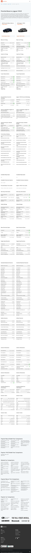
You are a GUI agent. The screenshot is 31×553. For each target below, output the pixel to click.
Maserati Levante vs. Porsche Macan (5, 477)
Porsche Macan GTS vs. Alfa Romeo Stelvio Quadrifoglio (5, 488)
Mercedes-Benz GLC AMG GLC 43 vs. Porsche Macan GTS (25, 491)
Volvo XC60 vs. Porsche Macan (25, 466)
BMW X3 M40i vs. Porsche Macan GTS (5, 493)
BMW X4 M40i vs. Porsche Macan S (5, 491)
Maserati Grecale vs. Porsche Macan (5, 468)
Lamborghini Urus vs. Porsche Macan (25, 468)
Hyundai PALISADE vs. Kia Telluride (24, 504)
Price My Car (17, 536)
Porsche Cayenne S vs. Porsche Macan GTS (25, 486)
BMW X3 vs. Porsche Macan (4, 466)
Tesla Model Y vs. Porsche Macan (14, 468)
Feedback (2, 545)
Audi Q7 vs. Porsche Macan (24, 465)
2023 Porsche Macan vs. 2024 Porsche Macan (15, 446)
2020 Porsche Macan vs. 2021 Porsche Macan (5, 450)
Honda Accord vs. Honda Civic (25, 505)
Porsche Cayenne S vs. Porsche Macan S (15, 495)
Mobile (2, 536)
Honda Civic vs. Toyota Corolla (5, 507)
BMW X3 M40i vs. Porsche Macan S (5, 486)
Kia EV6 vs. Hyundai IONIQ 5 (5, 511)
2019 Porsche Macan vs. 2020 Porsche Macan (5, 448)
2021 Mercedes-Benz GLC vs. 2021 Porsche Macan (25, 448)
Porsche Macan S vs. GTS (4, 484)
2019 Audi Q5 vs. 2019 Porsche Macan (25, 446)
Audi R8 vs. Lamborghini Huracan (24, 511)
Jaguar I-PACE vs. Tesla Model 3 (15, 475)
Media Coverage (3, 542)
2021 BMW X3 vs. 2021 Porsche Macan (15, 450)
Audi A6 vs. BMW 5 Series (24, 506)
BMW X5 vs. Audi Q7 (13, 512)
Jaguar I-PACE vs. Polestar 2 (25, 474)
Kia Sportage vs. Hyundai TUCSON (4, 502)
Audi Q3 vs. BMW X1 (13, 511)
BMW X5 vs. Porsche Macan (4, 475)
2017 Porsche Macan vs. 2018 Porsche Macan (15, 444)
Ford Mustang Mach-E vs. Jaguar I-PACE (25, 473)
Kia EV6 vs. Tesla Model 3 (24, 513)
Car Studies (16, 533)
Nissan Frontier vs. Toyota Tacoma (14, 507)
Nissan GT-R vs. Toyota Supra (15, 504)
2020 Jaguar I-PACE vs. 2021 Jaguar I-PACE (5, 458)
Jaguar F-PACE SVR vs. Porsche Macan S (25, 484)
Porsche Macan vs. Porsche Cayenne (4, 470)
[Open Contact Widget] (30, 552)
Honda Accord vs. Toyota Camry (5, 506)
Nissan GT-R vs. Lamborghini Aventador (25, 509)
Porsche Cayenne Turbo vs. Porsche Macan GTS (14, 493)
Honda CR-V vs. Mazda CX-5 (15, 505)
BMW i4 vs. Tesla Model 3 (14, 508)
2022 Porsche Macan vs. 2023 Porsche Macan (5, 446)
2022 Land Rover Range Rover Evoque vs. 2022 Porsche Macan (25, 444)
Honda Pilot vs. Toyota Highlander (4, 504)
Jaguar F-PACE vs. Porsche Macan (4, 472)
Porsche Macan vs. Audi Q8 (24, 475)
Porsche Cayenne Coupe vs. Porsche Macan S (14, 491)
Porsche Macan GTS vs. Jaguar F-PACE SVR (15, 484)
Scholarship (2, 544)
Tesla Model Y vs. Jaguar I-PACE (25, 471)
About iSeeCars (3, 541)
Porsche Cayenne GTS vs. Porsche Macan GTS (24, 493)
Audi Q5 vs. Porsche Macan (4, 465)
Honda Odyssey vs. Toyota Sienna (4, 513)
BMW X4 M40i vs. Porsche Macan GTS (15, 486)
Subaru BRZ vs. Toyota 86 (4, 508)
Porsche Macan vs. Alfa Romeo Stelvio (15, 474)
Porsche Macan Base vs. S (4, 489)
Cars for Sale (2, 533)
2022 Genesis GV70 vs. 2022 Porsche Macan (14, 448)
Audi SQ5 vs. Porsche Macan (15, 465)
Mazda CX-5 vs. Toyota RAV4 (25, 502)
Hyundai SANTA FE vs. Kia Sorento (14, 502)
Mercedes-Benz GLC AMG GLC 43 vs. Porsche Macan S (15, 489)
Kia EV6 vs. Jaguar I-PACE (14, 471)
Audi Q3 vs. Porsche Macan (14, 466)
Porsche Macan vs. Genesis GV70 (15, 472)
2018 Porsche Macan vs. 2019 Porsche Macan (5, 444)
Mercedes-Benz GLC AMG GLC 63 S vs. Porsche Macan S (25, 489)
